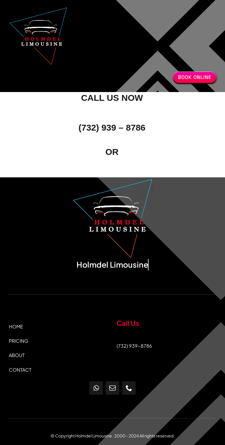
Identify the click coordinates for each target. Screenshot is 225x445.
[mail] (112, 388)
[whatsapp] (96, 388)
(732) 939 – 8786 (111, 127)
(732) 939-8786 (134, 346)
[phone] (129, 388)
